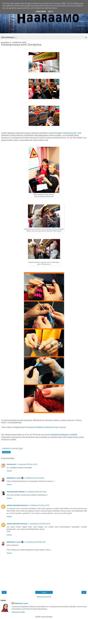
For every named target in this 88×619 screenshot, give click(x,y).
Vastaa (9, 471)
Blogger (49, 617)
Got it (50, 12)
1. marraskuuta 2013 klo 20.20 (39, 524)
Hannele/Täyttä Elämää (16, 492)
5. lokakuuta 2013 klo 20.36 (34, 478)
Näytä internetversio (44, 597)
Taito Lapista (57, 231)
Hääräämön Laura (14, 478)
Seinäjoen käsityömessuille (65, 133)
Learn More (41, 12)
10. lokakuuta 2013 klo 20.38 (35, 492)
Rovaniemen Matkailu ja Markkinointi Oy (42, 427)
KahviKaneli (11, 464)
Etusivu (44, 592)
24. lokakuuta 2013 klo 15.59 (38, 505)
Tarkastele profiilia (18, 612)
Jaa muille (6, 452)
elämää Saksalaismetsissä (17, 505)
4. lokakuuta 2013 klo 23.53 (27, 464)
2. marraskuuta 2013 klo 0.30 (34, 542)
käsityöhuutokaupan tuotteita (64, 434)
